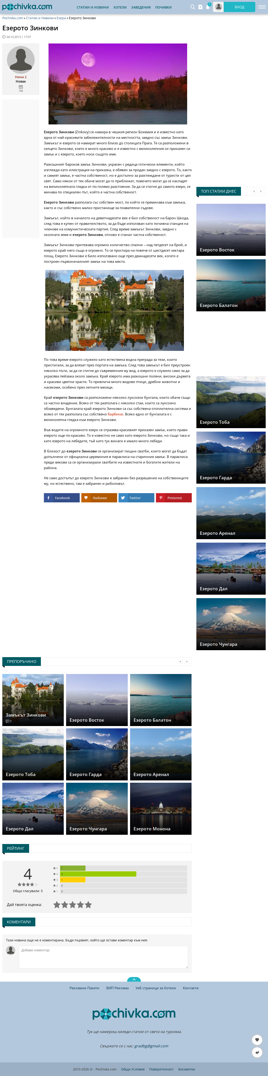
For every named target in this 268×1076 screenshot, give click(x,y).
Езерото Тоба (215, 422)
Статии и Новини (93, 7)
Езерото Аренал (217, 533)
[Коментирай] (103, 957)
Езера (61, 18)
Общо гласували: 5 (28, 891)
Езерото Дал (214, 589)
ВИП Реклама (117, 988)
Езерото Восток (217, 250)
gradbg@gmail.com (151, 1045)
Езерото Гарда (216, 478)
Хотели (120, 7)
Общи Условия (133, 1069)
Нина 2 (21, 77)
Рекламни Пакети (84, 988)
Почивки (163, 7)
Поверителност (161, 1069)
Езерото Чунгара (218, 644)
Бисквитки (186, 1069)
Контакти (191, 988)
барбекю (115, 414)
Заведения (141, 7)
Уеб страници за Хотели (156, 988)
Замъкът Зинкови (26, 715)
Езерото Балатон (219, 305)
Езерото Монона (152, 829)
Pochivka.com (12, 18)
